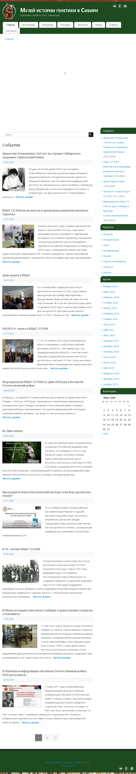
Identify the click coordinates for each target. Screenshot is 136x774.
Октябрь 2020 (111, 351)
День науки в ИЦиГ (16, 275)
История (65, 24)
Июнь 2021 (109, 324)
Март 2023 (109, 291)
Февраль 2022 (111, 313)
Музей (107, 255)
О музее (113, 24)
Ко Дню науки (12, 431)
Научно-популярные (114, 261)
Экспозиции (28, 24)
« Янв (105, 433)
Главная (10, 24)
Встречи (108, 234)
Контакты (11, 30)
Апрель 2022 (110, 308)
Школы (107, 272)
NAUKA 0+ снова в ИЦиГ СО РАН (25, 328)
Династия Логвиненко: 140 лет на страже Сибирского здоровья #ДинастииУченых (41, 155)
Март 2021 (109, 335)
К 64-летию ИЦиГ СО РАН (21, 549)
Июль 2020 (109, 357)
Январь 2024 (110, 286)
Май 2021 (108, 329)
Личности (82, 24)
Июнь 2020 (109, 362)
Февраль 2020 (111, 373)
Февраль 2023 (111, 297)
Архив (98, 24)
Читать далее (25, 196)
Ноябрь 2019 (110, 384)
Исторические (111, 239)
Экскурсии (47, 24)
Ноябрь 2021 (110, 318)
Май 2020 (108, 367)
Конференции (111, 250)
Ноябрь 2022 (110, 302)
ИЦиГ (106, 245)
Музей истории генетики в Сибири (59, 10)
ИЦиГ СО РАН (68, 766)
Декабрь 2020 (111, 346)
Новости (108, 266)
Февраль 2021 (111, 340)
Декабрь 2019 (111, 378)
